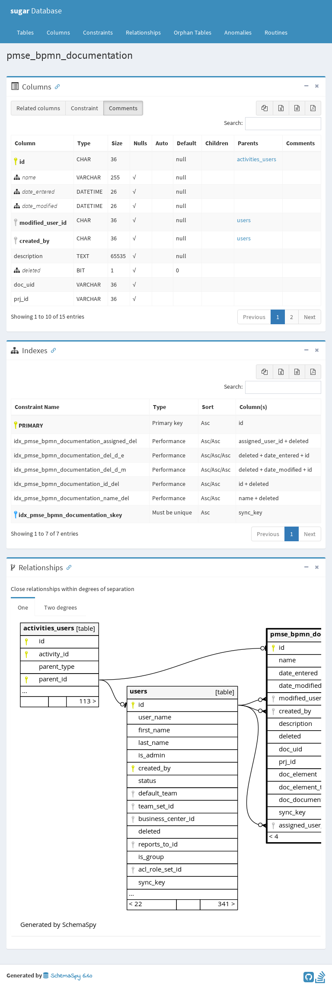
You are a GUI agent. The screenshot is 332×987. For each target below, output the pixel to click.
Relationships (143, 32)
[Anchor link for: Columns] (55, 86)
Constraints (98, 32)
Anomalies (238, 32)
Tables (28, 32)
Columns (58, 32)
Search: (272, 123)
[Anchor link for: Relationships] (67, 567)
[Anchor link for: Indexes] (51, 350)
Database (36, 11)
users (244, 220)
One (23, 607)
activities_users (256, 159)
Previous (254, 317)
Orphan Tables (192, 32)
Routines (276, 32)
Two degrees (60, 607)
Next (310, 317)
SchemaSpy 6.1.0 (67, 976)
